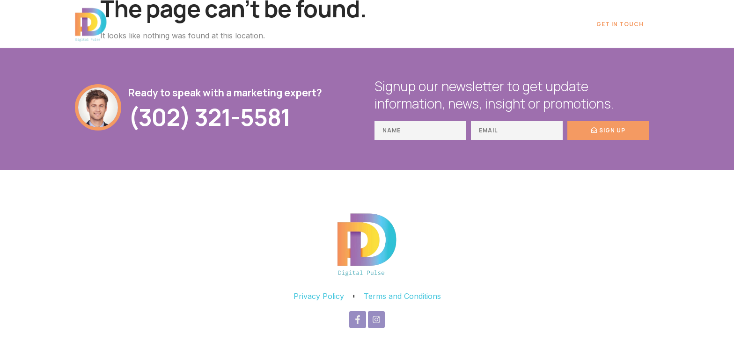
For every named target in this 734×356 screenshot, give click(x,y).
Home (310, 24)
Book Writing (440, 24)
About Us (551, 24)
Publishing (499, 24)
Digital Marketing (369, 24)
